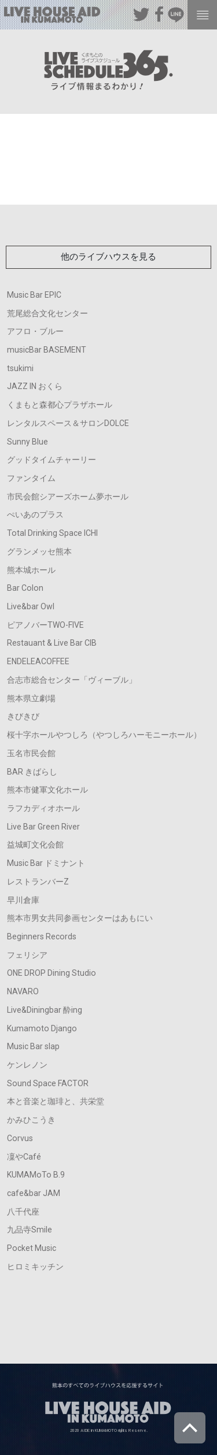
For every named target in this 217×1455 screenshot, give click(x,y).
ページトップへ (189, 1427)
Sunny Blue (27, 441)
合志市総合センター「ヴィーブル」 (72, 679)
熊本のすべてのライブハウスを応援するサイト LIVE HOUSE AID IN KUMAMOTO (52, 17)
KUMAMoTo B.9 (36, 1174)
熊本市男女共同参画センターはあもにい (80, 918)
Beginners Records (41, 936)
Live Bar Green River (43, 826)
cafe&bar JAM (33, 1193)
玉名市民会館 (31, 753)
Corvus (20, 1138)
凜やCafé (24, 1156)
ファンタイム (31, 478)
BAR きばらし (32, 771)
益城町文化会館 (35, 844)
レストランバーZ (38, 881)
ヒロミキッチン (35, 1266)
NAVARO (23, 991)
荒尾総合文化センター (47, 313)
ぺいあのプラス (35, 514)
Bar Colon (25, 588)
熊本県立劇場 (31, 698)
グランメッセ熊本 (39, 551)
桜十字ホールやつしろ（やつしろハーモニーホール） (104, 734)
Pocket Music (31, 1248)
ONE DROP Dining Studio (51, 973)
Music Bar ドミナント (46, 863)
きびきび (23, 716)
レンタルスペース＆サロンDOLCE (68, 423)
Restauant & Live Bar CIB (52, 642)
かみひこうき (31, 1119)
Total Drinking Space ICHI (52, 533)
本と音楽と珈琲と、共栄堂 (55, 1101)
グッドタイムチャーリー (51, 459)
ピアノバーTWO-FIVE (45, 625)
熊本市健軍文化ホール (47, 789)
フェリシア (27, 955)
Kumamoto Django (42, 1028)
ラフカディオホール (43, 808)
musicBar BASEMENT (46, 349)
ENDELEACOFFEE (38, 661)
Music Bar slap (33, 1046)
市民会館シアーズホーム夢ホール (67, 496)
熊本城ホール (31, 570)
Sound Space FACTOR (48, 1083)
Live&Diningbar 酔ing (44, 1010)
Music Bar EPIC (34, 294)
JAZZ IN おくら (34, 386)
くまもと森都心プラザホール (59, 404)
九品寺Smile (29, 1229)
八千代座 (23, 1211)
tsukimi (20, 368)
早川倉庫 (23, 900)
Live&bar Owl (30, 606)
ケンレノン (27, 1064)
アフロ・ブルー (35, 331)
